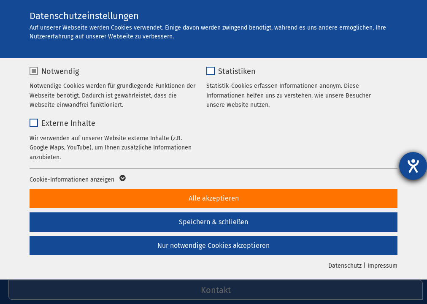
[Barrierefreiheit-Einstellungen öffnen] (413, 166)
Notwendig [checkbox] (60, 71)
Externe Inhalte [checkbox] (68, 123)
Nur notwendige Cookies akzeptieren (213, 246)
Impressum (382, 265)
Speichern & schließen (213, 222)
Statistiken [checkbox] (237, 71)
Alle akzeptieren (214, 198)
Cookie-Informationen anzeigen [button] (77, 180)
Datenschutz (345, 265)
